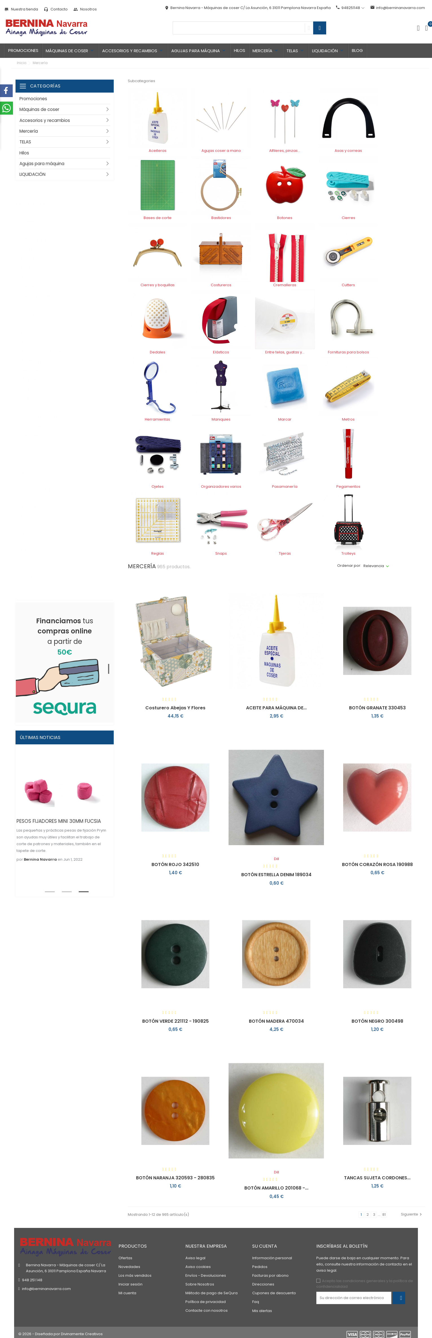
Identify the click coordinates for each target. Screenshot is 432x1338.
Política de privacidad (205, 1298)
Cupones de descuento (274, 1290)
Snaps (31, 448)
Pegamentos (36, 429)
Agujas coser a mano (44, 225)
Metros (30, 392)
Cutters (31, 318)
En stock (34, 501)
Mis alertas (262, 1307)
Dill (28, 544)
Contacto (56, 9)
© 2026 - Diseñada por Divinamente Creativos (60, 1330)
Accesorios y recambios (133, 51)
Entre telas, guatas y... (284, 352)
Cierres (32, 280)
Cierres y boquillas (41, 290)
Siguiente (412, 1214)
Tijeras (31, 457)
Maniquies (34, 374)
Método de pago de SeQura (211, 1290)
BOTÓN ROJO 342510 (175, 864)
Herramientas (38, 364)
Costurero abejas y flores (175, 708)
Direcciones (263, 1281)
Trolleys (31, 467)
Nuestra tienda (21, 9)
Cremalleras (36, 308)
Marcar (32, 383)
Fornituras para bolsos (45, 355)
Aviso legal (195, 1255)
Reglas (31, 439)
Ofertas (125, 1255)
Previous (8, 831)
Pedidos (259, 1263)
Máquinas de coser (70, 51)
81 (384, 1214)
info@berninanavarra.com (397, 7)
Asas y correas (39, 243)
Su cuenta (264, 1243)
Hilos (239, 50)
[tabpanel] (65, 662)
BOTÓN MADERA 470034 (276, 1021)
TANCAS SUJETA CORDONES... (377, 1178)
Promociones (23, 50)
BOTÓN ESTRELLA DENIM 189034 (276, 874)
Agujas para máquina (199, 51)
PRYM (31, 554)
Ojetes (31, 402)
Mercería (266, 51)
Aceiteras (33, 215)
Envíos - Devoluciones (205, 1272)
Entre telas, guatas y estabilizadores (58, 346)
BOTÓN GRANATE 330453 (377, 708)
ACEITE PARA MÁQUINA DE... (276, 708)
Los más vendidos (135, 1272)
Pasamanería (38, 420)
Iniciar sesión (130, 1281)
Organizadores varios (45, 411)
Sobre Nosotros (199, 1281)
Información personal (272, 1255)
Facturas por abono (270, 1272)
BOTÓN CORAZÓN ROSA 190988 (377, 864)
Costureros (34, 299)
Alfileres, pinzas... (40, 234)
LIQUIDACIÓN (328, 51)
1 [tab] (111, 666)
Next (118, 831)
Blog (357, 50)
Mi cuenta (127, 1290)
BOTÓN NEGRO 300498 (377, 1021)
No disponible (37, 510)
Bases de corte (38, 252)
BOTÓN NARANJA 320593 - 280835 (175, 1178)
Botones (33, 271)
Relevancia (373, 566)
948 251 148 (32, 1277)
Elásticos (33, 336)
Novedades (129, 1263)
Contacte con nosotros (206, 1307)
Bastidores (34, 262)
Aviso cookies (198, 1263)
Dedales (32, 327)
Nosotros (85, 9)
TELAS (295, 51)
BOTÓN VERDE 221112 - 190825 (175, 1021)
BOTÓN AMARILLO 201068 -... (276, 1188)
